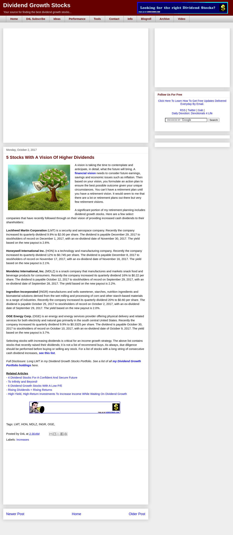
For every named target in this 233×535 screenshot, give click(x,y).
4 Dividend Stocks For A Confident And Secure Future (42, 377)
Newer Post (15, 514)
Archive (165, 18)
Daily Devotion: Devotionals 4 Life (192, 113)
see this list (47, 353)
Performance (77, 18)
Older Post (137, 514)
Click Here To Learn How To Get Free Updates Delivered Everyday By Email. (192, 102)
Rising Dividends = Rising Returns (30, 389)
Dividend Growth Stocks (36, 5)
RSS (183, 110)
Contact (114, 18)
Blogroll (146, 18)
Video (181, 18)
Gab (200, 110)
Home (14, 18)
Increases (23, 439)
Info (130, 18)
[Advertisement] (50, 57)
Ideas (57, 18)
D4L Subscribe (35, 18)
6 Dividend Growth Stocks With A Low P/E (35, 385)
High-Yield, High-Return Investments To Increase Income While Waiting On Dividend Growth (67, 393)
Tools (97, 18)
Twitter (192, 110)
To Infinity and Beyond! (22, 381)
